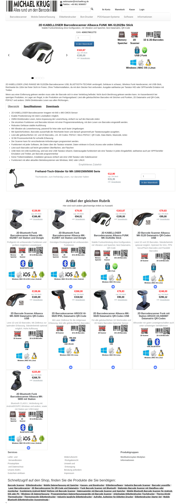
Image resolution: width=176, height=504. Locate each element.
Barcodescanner (18, 16)
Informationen (145, 16)
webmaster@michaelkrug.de (75, 1)
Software (128, 16)
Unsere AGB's (14, 470)
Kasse (132, 9)
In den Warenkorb (84, 44)
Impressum (69, 473)
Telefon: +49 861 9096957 (73, 4)
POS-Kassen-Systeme (108, 16)
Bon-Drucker (86, 16)
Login (141, 9)
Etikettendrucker (67, 16)
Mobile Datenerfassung (43, 16)
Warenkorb (120, 9)
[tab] (13, 106)
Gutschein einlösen (16, 473)
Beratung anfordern (73, 470)
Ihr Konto (106, 9)
